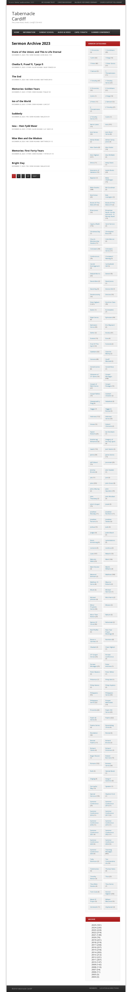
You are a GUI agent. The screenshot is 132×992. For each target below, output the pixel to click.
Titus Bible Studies (93, 885)
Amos (92, 163)
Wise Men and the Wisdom (27, 138)
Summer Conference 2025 (94, 852)
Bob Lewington (109, 196)
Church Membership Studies (94, 241)
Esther (92, 333)
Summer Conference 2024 (109, 842)
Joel (106, 477)
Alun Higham (94, 155)
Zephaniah (109, 907)
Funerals (108, 344)
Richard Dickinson (108, 749)
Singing (92, 779)
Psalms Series (95, 725)
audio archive (25, 2)
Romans (93, 763)
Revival (107, 733)
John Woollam (110, 496)
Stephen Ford (110, 794)
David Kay (93, 289)
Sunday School (46, 32)
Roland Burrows (108, 757)
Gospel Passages (108, 385)
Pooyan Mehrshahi (109, 701)
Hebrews (93, 416)
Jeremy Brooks (92, 471)
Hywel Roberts (93, 433)
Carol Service (110, 224)
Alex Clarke (94, 147)
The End (16, 76)
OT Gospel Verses (94, 656)
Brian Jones (94, 210)
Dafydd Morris (95, 274)
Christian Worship (65, 2)
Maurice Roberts (108, 583)
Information (29, 32)
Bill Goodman (110, 187)
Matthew (108, 574)
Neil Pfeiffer (94, 630)
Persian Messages (93, 665)
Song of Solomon (108, 780)
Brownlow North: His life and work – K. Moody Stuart (110, 213)
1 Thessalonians (110, 72)
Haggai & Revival (108, 410)
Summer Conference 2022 (109, 832)
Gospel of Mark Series (94, 385)
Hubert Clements (108, 425)
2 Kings (107, 96)
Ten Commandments (110, 861)
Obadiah (93, 647)
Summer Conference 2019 (109, 823)
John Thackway (93, 497)
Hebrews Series (108, 417)
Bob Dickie (94, 195)
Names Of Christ (93, 623)
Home (17, 2)
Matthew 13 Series (94, 583)
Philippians (94, 693)
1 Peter (92, 63)
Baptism (93, 178)
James (92, 455)
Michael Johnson (93, 598)
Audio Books (109, 170)
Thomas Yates (110, 869)
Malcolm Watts (93, 560)
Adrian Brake (94, 140)
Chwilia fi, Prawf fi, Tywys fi (27, 64)
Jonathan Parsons (93, 520)
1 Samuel (93, 71)
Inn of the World (21, 101)
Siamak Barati (110, 771)
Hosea (92, 424)
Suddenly (17, 113)
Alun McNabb (110, 155)
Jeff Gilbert (94, 462)
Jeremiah (108, 462)
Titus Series (109, 884)
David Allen (94, 281)
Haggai (92, 409)
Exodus (107, 333)
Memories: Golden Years (26, 88)
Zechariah (93, 907)
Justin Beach (109, 533)
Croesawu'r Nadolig (109, 257)
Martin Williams (108, 568)
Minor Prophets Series (93, 607)
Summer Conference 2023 (94, 842)
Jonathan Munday (93, 513)
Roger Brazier (95, 756)
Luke (92, 554)
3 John (107, 117)
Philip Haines (94, 685)
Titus (107, 876)
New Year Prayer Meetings (108, 632)
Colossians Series (109, 250)
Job (91, 477)
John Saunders (108, 490)
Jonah (107, 504)
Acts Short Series (108, 133)
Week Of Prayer (93, 900)
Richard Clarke (93, 749)
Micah (92, 590)
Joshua (92, 527)
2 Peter (92, 102)
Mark (107, 559)
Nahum (107, 615)
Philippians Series (109, 694)
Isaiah (92, 449)
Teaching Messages (108, 851)
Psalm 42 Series (93, 719)
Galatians (93, 352)
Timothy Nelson (93, 877)
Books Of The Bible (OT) (110, 204)
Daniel (107, 274)
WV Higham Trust (48, 2)
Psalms (107, 718)
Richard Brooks (108, 741)
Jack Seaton (109, 449)
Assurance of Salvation (94, 171)
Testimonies (94, 869)
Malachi (108, 554)
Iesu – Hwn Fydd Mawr (24, 125)
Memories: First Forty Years (28, 150)
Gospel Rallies (95, 394)
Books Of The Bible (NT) (95, 204)
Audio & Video (64, 32)
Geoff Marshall (108, 360)
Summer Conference (100, 32)
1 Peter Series (110, 63)
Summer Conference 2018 (94, 823)
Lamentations (110, 540)
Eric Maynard (109, 325)
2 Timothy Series (93, 118)
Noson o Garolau (93, 640)
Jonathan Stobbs (108, 520)
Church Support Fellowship (111, 2)
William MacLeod (108, 900)
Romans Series (108, 764)
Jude (107, 527)
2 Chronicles (94, 88)
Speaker (108, 786)
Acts (106, 124)
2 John (92, 96)
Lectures (93, 548)
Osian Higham (110, 647)
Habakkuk (108, 401)
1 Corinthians (109, 50)
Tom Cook (93, 892)
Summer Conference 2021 (94, 832)
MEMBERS (93, 988)
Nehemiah (109, 622)
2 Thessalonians (95, 108)
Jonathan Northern (108, 513)
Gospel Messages (108, 375)
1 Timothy (93, 81)
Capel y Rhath (81, 32)
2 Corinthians (109, 88)
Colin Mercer (109, 239)
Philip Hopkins (110, 685)
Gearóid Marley (108, 353)
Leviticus (108, 548)
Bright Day (18, 163)
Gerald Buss (109, 367)
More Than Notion (94, 616)
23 (28, 176)
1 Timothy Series (108, 82)
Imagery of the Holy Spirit (110, 440)
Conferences (94, 256)
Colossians (93, 249)
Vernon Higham (108, 893)
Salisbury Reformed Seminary (86, 2)
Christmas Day (95, 231)
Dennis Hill (109, 289)
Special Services (93, 795)
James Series (109, 455)
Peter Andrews (108, 665)
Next (36, 176)
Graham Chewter (108, 395)
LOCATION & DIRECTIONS (109, 988)
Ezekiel (92, 338)
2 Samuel (108, 102)
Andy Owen (109, 163)
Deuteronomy (95, 294)
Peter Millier (109, 672)
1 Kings (107, 58)
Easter (92, 310)
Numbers (108, 639)
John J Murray (95, 489)
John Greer (109, 483)
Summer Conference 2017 (109, 813)
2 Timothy (108, 107)
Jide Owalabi (109, 470)
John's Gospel (95, 504)
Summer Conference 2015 (109, 803)
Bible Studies (94, 187)
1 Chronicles (94, 50)
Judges (92, 533)
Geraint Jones (95, 367)
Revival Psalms (92, 741)
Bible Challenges (109, 179)
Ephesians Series (93, 326)
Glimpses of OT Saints (94, 375)
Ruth (91, 771)
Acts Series (94, 132)
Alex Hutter (109, 147)
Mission (108, 605)
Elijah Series (94, 317)
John (91, 483)
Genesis (93, 359)
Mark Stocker (94, 567)
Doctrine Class (110, 302)
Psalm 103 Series (108, 711)
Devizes (108, 294)
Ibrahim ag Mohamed (94, 440)
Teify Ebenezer (93, 860)
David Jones (109, 281)
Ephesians (108, 317)
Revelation (94, 733)
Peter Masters (95, 672)
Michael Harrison (108, 591)
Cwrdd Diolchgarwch (95, 265)
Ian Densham (109, 432)
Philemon (93, 679)
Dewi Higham (94, 302)
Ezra (106, 338)
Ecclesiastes (109, 310)
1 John (92, 58)
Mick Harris (109, 597)
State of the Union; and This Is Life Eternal (36, 51)
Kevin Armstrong (94, 541)
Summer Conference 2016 (94, 813)
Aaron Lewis (94, 124)
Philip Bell (108, 679)
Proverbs (93, 710)
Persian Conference (109, 656)
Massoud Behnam (93, 575)
